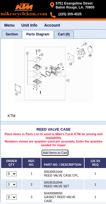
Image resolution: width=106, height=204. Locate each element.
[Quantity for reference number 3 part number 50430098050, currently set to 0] (12, 197)
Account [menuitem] (52, 25)
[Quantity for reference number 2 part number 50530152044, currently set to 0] (12, 184)
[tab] (12, 34)
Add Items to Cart (55, 152)
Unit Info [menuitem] (29, 25)
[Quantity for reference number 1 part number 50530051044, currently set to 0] (12, 173)
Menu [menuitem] (9, 25)
